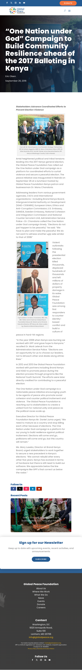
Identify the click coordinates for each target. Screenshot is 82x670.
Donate (68, 3)
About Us (41, 588)
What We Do (41, 594)
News (41, 597)
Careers (41, 607)
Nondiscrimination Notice (46, 649)
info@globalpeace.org (41, 637)
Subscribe (41, 559)
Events (41, 601)
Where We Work (41, 591)
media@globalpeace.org (52, 643)
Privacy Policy (32, 649)
